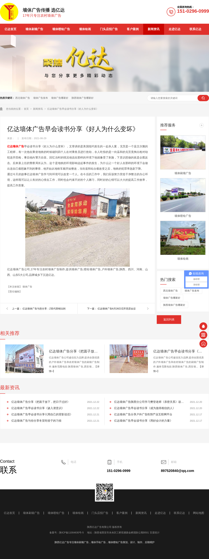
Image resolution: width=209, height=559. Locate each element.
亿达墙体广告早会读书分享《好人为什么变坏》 (72, 108)
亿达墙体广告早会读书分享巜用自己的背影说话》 (42, 414)
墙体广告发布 (40, 97)
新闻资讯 (154, 29)
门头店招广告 (109, 29)
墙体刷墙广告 (34, 29)
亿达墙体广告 (15, 146)
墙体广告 (27, 286)
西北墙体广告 (22, 97)
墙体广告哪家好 (59, 97)
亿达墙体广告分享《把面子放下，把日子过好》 (74, 351)
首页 (26, 108)
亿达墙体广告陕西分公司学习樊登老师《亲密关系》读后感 (149, 401)
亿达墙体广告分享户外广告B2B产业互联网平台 (143, 414)
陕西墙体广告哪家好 (83, 97)
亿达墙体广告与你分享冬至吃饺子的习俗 (36, 420)
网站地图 (198, 513)
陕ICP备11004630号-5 (71, 532)
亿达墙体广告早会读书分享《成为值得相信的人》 (144, 408)
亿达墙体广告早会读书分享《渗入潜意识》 (178, 351)
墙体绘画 (85, 29)
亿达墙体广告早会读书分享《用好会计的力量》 (143, 420)
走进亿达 (174, 29)
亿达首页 (10, 29)
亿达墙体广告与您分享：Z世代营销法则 (43, 308)
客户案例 (133, 29)
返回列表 (169, 319)
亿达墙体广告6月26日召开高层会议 (117, 308)
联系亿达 (195, 29)
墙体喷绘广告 (61, 29)
